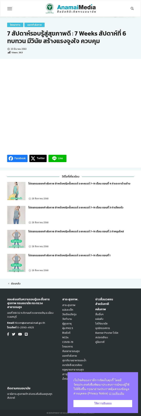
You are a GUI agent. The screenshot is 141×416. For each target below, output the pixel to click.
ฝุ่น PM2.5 (67, 328)
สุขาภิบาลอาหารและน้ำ (74, 360)
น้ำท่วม (65, 379)
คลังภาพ (100, 309)
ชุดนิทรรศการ (102, 328)
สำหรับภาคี (102, 304)
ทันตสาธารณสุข (70, 351)
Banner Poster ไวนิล (106, 333)
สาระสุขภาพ (68, 305)
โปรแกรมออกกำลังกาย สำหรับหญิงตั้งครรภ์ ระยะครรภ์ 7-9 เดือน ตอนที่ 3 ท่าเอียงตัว (75, 207)
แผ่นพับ (99, 319)
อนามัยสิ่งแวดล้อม (72, 365)
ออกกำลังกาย (34, 25)
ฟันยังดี (66, 333)
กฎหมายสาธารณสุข (73, 370)
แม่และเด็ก (67, 310)
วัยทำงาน (67, 319)
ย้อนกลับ (14, 284)
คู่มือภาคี (99, 342)
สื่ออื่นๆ (99, 314)
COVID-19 (67, 342)
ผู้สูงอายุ (67, 324)
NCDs (65, 337)
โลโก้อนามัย (101, 324)
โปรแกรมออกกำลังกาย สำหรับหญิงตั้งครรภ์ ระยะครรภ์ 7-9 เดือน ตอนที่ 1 (69, 255)
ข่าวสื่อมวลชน (104, 299)
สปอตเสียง (101, 337)
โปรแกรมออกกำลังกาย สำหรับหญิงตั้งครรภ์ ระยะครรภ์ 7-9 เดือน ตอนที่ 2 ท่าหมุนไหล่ (76, 231)
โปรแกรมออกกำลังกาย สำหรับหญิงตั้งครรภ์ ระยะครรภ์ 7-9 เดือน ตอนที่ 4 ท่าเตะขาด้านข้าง (79, 184)
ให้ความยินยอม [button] (103, 403)
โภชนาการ (15, 25)
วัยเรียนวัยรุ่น (69, 314)
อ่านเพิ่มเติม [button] (116, 393)
